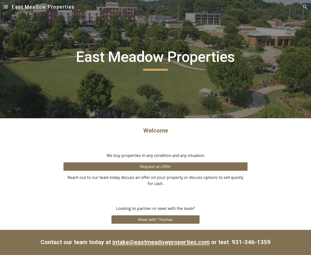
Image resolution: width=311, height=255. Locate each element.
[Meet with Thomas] (155, 219)
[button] (6, 7)
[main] (155, 59)
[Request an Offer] (155, 166)
